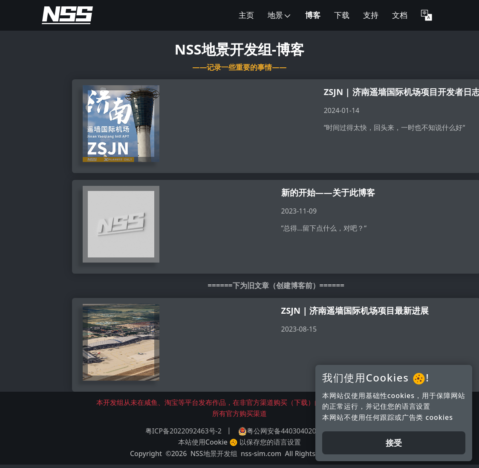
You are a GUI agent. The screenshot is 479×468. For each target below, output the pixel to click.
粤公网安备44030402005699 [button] (286, 431)
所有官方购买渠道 (239, 413)
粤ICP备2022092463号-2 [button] (183, 431)
